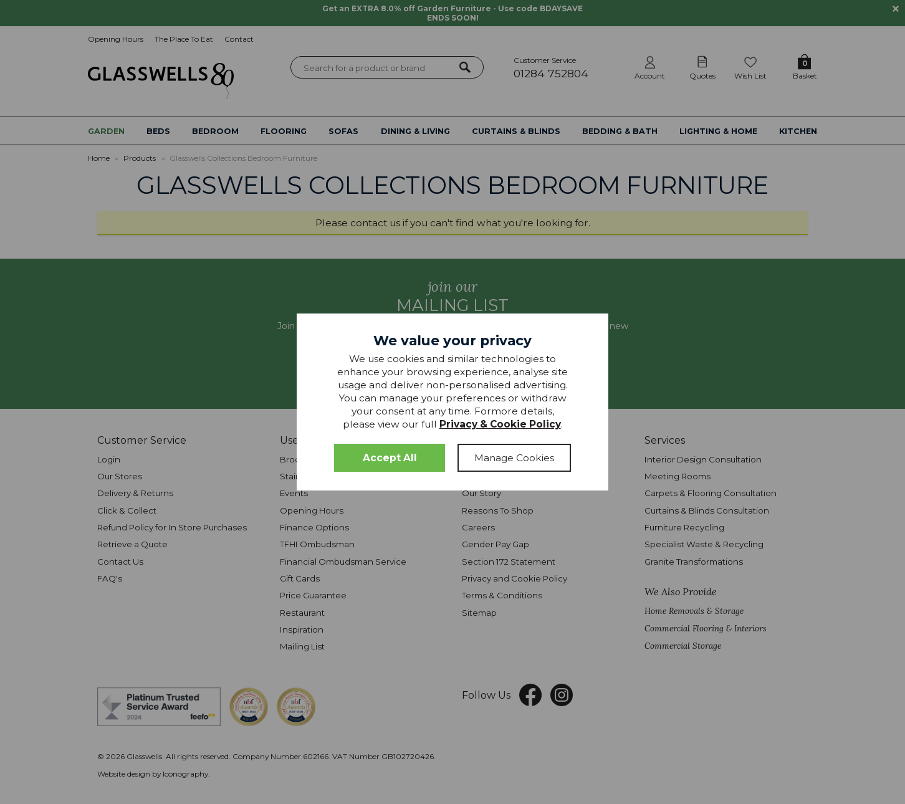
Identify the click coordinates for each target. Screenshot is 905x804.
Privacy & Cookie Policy (500, 424)
